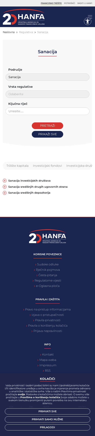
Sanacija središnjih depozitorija (29, 192)
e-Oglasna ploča (48, 286)
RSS (48, 370)
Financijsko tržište (51, 3)
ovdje (21, 394)
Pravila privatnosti (47, 320)
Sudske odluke (48, 264)
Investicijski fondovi (47, 165)
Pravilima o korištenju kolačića (40, 397)
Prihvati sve (47, 411)
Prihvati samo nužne (47, 419)
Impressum (47, 365)
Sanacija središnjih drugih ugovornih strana (38, 186)
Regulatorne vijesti (48, 280)
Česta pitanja (47, 275)
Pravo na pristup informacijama (48, 309)
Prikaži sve (47, 134)
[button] (87, 21)
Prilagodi (47, 427)
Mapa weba (47, 360)
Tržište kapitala (17, 165)
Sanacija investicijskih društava (29, 180)
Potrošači (69, 3)
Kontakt (48, 354)
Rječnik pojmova (48, 270)
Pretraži (47, 125)
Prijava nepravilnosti (47, 331)
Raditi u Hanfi (84, 3)
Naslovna (9, 32)
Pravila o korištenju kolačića (47, 325)
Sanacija (42, 32)
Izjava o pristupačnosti (48, 315)
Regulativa (26, 32)
